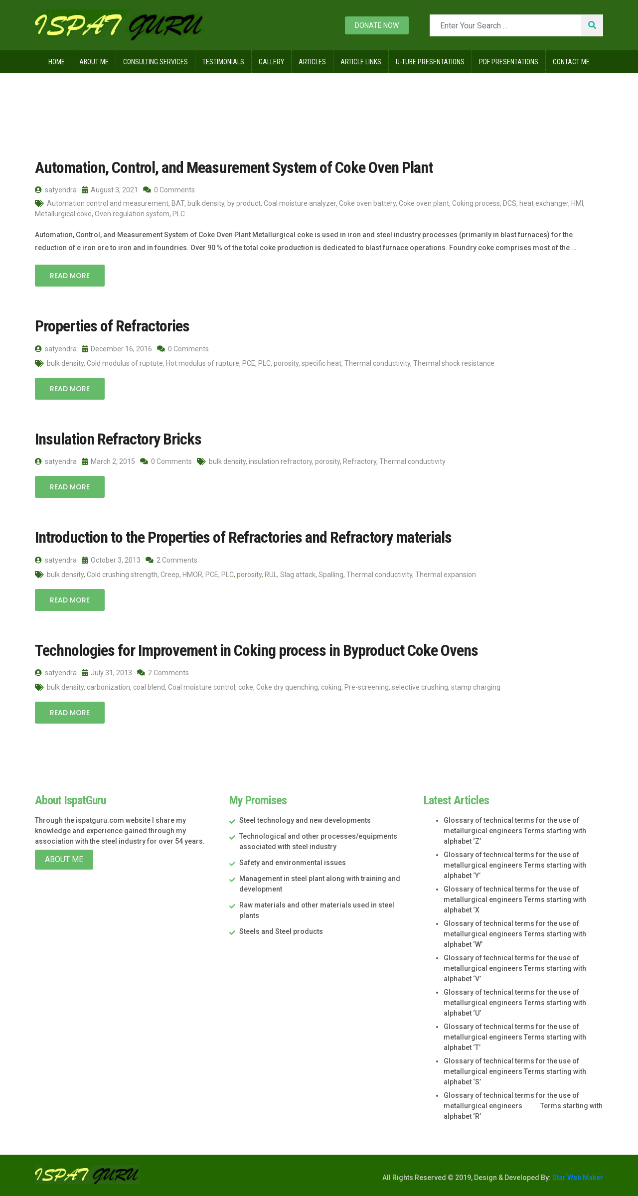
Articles (312, 62)
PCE (248, 363)
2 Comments (171, 560)
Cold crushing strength (122, 575)
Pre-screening (366, 687)
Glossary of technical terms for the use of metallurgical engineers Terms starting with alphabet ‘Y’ (515, 865)
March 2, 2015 (108, 461)
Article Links (360, 62)
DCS (509, 203)
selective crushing (420, 687)
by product (244, 203)
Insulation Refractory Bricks (118, 439)
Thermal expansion (445, 575)
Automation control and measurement (107, 203)
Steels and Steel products (281, 931)
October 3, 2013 (111, 560)
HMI (577, 203)
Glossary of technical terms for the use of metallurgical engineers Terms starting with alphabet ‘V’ (515, 968)
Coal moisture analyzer (300, 203)
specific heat (321, 363)
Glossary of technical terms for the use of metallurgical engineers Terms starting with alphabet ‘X (515, 899)
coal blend (149, 687)
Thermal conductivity (377, 363)
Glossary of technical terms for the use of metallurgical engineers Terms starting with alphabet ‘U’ (515, 1002)
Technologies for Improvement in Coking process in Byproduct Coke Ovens (256, 650)
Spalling (331, 575)
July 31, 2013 (107, 673)
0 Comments (169, 190)
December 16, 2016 (117, 349)
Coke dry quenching (287, 687)
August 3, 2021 (110, 190)
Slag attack (298, 575)
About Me (94, 62)
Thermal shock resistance (453, 363)
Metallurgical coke (63, 214)
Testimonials (223, 62)
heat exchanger (543, 203)
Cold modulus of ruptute (125, 363)
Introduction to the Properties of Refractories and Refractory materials (243, 537)
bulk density (205, 203)
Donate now (377, 25)
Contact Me (571, 62)
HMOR (192, 575)
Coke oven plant (424, 203)
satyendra (56, 190)
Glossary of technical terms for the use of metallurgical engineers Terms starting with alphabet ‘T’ (515, 1037)
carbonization (108, 687)
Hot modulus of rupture (202, 363)
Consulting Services (155, 62)
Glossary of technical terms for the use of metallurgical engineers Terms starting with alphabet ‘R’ (523, 1105)
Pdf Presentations (508, 62)
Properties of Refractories (112, 325)
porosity (286, 363)
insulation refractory (280, 461)
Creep (169, 575)
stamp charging (475, 687)
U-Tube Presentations (430, 62)
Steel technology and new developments (305, 820)
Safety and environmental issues (292, 863)
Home (56, 62)
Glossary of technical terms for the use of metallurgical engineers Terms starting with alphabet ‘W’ (515, 933)
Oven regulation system (132, 214)
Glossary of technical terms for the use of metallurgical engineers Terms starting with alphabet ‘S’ (515, 1071)
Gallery (271, 62)
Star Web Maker (577, 1178)
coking (331, 687)
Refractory (359, 461)
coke (245, 687)
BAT (177, 203)
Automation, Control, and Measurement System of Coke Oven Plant (234, 167)
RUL (271, 575)
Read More (70, 276)
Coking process (476, 203)
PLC (178, 214)
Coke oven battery (367, 203)
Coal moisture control (201, 687)
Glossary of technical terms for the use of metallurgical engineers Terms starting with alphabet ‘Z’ (515, 830)
